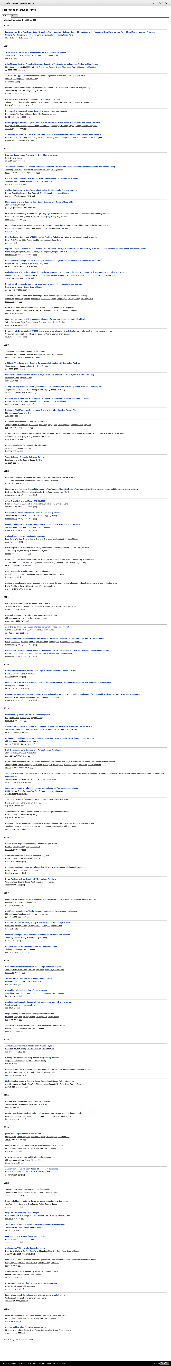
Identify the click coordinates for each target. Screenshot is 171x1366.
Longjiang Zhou (11, 1028)
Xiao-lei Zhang (30, 480)
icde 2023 (9, 369)
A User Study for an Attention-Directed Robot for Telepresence (31, 1169)
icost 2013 (9, 1175)
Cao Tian (31, 970)
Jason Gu (33, 914)
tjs (6, 117)
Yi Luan (21, 275)
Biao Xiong (9, 926)
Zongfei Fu (19, 902)
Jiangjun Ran (30, 275)
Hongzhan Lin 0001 (22, 67)
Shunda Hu (19, 574)
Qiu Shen (32, 448)
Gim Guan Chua (59, 1251)
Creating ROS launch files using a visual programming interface (32, 1058)
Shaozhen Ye (34, 1104)
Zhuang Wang (37, 586)
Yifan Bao (18, 170)
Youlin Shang (23, 1227)
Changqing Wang (39, 138)
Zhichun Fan (10, 729)
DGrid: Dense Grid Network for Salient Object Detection (28, 603)
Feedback (62, 1363)
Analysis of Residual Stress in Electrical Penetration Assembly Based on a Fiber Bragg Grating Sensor (48, 726)
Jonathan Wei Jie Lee (41, 437)
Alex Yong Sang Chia (28, 1216)
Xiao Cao (8, 55)
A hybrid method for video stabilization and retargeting (28, 1157)
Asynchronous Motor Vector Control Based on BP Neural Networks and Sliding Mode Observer (45, 867)
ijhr (6, 1266)
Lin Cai (32, 516)
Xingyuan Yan (57, 252)
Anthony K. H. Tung (42, 170)
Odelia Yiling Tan (36, 1072)
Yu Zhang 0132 (73, 275)
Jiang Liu (51, 492)
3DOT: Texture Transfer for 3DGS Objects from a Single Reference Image (35, 52)
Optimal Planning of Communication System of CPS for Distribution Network (37, 935)
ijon (6, 633)
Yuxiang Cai (10, 606)
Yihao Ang (9, 170)
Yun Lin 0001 (35, 102)
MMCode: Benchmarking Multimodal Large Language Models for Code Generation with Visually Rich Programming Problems (58, 214)
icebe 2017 (9, 929)
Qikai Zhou (68, 334)
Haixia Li (8, 674)
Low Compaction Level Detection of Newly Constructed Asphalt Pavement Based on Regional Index (47, 548)
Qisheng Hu (28, 217)
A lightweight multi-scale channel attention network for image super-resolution (38, 627)
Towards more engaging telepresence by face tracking (28, 1189)
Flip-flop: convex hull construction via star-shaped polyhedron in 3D (34, 1145)
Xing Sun (87, 425)
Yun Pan (22, 697)
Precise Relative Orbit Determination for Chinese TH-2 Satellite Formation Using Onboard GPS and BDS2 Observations (55, 639)
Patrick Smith (85, 275)
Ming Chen (30, 674)
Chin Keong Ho (48, 1049)
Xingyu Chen (10, 390)
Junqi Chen (9, 480)
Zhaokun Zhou (57, 826)
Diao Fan (8, 504)
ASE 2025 (9, 129)
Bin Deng (45, 35)
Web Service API (38, 1363)
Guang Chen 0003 (63, 67)
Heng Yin (8, 138)
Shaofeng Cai (21, 193)
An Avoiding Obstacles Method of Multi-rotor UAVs (26, 990)
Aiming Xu (18, 460)
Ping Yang (63, 102)
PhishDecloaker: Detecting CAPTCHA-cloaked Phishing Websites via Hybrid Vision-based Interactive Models (51, 237)
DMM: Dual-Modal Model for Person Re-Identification (27, 571)
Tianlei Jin (64, 574)
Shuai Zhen (46, 299)
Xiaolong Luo (36, 882)
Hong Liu (8, 114)
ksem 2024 (9, 302)
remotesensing (11, 255)
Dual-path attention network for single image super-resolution (31, 615)
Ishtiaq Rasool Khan (26, 1330)
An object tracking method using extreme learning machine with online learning (38, 1002)
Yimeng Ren (35, 299)
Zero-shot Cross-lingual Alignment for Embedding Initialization (31, 155)
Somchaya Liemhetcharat (61, 1116)
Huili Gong (30, 697)
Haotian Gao (10, 193)
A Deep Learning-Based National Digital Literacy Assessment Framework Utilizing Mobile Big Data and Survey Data (53, 386)
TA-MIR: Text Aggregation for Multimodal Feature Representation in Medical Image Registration (45, 76)
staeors (8, 38)
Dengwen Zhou (77, 425)
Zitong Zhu (26, 138)
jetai (6, 589)
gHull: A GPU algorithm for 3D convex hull (23, 1134)
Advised (14, 16)
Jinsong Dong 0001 (89, 126)
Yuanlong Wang (21, 310)
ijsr (6, 1087)
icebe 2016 (9, 973)
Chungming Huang (43, 993)
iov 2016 (8, 996)
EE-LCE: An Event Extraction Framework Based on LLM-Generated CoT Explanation (40, 307)
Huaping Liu (42, 914)
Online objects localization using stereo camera (25, 536)
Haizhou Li (55, 1263)
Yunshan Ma (33, 310)
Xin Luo (34, 779)
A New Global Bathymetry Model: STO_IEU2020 (25, 501)
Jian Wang (47, 334)
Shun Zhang (72, 539)
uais (6, 1075)
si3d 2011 (9, 1321)
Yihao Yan (17, 138)
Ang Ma (27, 299)
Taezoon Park (75, 1084)
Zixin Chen (9, 67)
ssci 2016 (9, 1008)
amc (7, 952)
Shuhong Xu (20, 1251)
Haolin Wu (9, 586)
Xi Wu (18, 606)
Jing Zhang (24, 826)
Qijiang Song (23, 205)
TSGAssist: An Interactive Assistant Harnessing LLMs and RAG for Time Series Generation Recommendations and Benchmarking (60, 167)
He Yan (74, 729)
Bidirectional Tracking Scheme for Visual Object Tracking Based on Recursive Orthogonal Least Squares (49, 738)
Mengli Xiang (31, 91)
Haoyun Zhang (22, 287)
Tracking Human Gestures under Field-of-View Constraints (30, 978)
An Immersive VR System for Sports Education (25, 1248)
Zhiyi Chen (20, 390)
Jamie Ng (17, 1084)
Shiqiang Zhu (30, 574)
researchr (6, 3)
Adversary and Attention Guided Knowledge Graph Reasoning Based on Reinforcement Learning (46, 296)
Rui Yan (21, 1116)
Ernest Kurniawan (34, 1049)
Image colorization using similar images (22, 1213)
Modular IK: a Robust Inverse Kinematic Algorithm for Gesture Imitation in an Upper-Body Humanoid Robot (50, 1260)
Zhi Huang (61, 390)
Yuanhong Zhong (71, 765)
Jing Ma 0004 (90, 67)
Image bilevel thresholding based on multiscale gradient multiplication (35, 1295)
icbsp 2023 (9, 439)
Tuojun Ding (41, 91)
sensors (8, 266)
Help (27, 1363)
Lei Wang (9, 460)
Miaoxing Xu (34, 741)
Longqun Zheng (11, 697)
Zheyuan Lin (54, 574)
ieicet (7, 1254)
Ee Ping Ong (22, 1239)
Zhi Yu (20, 765)
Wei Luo (59, 492)
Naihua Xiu (31, 753)
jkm (6, 290)
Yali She (21, 91)
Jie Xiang (26, 791)
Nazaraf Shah (56, 926)
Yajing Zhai (9, 322)
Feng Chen (52, 729)
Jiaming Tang (10, 551)
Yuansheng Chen (12, 378)
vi (5, 94)
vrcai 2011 (9, 1333)
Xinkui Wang (68, 35)
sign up (15, 1340)
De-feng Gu (15, 642)
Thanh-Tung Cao (23, 1137)
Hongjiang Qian (35, 334)
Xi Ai (7, 158)
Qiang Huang (28, 170)
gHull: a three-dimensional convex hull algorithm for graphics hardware (35, 1315)
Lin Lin (28, 390)
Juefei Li (17, 630)
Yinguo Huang (47, 882)
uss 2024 (8, 231)
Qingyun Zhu (10, 334)
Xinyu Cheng (34, 826)
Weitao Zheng (61, 606)
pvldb (7, 173)
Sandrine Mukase (49, 114)
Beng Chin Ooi (63, 193)
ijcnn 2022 (9, 577)
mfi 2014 (8, 1107)
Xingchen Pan (97, 275)
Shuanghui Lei (41, 1017)
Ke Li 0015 (33, 425)
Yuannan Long (35, 35)
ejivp (7, 829)
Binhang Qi (55, 126)
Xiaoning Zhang (49, 562)
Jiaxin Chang (45, 126)
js (5, 941)
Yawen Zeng (20, 322)
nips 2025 (9, 58)
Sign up (167, 3)
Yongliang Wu (57, 791)
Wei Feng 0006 (52, 138)
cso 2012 (8, 1230)
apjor (7, 756)
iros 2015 (8, 1052)
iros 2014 (8, 1119)
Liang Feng (43, 263)
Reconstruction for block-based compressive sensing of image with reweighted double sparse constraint (49, 823)
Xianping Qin (54, 642)
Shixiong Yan (10, 35)
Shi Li (7, 791)
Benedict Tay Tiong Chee (59, 1084)
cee (6, 1301)
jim (6, 905)
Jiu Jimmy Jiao (24, 779)
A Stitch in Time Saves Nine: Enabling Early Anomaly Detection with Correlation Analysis (42, 363)
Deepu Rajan (43, 1216)
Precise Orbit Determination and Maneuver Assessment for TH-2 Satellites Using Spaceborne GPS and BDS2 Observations (57, 650)
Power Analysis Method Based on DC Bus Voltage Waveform (30, 879)
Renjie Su (72, 606)
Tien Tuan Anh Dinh (35, 193)
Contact (13, 1363)
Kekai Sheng (23, 425)
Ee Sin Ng (53, 1216)
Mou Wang (19, 480)
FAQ (55, 1363)
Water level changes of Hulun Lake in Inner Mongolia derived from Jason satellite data (41, 788)
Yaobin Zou (9, 1298)
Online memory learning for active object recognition (27, 715)
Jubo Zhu (76, 138)
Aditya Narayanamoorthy (15, 1061)
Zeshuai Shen (57, 334)
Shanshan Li (18, 504)
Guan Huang (46, 826)
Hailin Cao (82, 765)
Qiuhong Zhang (37, 1160)
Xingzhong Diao (22, 729)
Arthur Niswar (10, 1239)
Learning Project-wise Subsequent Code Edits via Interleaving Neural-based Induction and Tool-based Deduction (52, 123)
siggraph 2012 (10, 1195)
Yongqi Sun (38, 504)
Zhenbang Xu (49, 504)
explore (15, 3)
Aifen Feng (18, 1286)
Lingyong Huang (50, 516)
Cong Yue (20, 401)
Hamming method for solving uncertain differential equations (31, 946)
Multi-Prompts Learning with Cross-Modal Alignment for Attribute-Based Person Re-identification (46, 319)
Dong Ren (18, 1017)
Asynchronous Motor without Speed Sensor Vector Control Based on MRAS (37, 800)
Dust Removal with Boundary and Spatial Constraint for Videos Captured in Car (38, 923)
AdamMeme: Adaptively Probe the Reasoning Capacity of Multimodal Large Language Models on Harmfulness (51, 64)
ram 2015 (9, 1064)
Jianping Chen (16, 791)
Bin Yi (7, 642)
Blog (49, 1363)
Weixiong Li (34, 551)
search (31, 3)
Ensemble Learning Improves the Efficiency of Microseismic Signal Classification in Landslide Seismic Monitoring (53, 261)
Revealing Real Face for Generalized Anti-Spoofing (26, 445)
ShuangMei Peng (34, 926)
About (5, 1363)
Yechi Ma (51, 539)
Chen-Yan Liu (23, 102)
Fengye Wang (35, 1227)
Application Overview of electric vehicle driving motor (28, 855)
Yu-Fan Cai (45, 102)
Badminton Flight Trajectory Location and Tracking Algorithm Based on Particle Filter (41, 410)
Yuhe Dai (8, 79)
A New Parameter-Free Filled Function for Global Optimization (31, 1283)
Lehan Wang (10, 252)
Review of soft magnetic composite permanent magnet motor (31, 844)
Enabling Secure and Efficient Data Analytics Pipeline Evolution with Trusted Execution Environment (47, 398)
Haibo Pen (31, 938)
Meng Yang (20, 252)
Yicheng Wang (11, 882)
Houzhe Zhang (42, 642)
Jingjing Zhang (24, 1160)
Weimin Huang (32, 79)
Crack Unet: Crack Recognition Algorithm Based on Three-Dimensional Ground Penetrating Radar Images (49, 560)
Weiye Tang (9, 448)
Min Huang (70, 562)
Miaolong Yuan (11, 1330)
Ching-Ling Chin (25, 1204)
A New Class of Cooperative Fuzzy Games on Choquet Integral (31, 1271)
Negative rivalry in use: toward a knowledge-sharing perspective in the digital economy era (43, 284)
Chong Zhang (54, 697)
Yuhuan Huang (11, 102)
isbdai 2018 (9, 850)
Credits (21, 1363)
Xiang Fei (46, 926)
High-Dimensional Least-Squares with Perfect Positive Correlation (33, 750)
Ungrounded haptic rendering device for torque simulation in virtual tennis (36, 1201)
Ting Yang (9, 938)
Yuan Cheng (20, 993)
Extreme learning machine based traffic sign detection (28, 1102)
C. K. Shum (40, 275)
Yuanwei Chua (24, 981)
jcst (6, 105)
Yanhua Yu (9, 299)
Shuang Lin (47, 765)
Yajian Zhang (41, 938)
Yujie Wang (37, 765)
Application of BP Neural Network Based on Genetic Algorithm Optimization (37, 812)
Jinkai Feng (28, 504)
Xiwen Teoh (30, 228)
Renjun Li (9, 1049)
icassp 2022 (10, 483)
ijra (6, 1020)
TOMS (7, 1140)
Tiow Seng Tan (51, 1137)
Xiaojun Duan (65, 642)
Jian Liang (43, 425)
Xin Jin (55, 322)
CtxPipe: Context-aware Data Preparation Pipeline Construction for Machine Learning (41, 190)
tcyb (6, 917)
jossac (7, 208)
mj (6, 337)
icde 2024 (9, 184)
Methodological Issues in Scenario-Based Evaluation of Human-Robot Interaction (39, 1081)
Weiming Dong (64, 425)
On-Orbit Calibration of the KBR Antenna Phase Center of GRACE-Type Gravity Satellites (42, 524)
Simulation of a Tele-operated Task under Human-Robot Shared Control (35, 1025)
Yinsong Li (28, 765)
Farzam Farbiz (38, 1204)
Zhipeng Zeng (51, 275)
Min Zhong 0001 (96, 138)
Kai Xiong (17, 492)
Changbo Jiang (22, 35)
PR (6, 428)
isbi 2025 (8, 82)
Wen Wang (9, 574)
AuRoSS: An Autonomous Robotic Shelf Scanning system (29, 1046)
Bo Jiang (54, 102)
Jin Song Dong (86, 102)
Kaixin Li (34, 67)
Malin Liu (43, 729)
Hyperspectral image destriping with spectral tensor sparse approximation (36, 111)
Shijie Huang (33, 263)
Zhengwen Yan (11, 275)
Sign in (161, 3)
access (8, 393)
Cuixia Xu (9, 1286)
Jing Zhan (40, 970)
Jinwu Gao (17, 949)
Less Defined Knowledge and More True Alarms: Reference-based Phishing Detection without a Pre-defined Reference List (57, 225)
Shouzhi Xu (9, 993)
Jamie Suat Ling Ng (21, 1072)
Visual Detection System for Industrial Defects (24, 457)
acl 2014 (8, 161)
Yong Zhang (34, 729)
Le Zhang (9, 1017)
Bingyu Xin (9, 263)
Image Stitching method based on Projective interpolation (29, 1014)
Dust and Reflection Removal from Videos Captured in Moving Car (33, 967)
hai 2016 (8, 985)
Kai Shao (24, 642)
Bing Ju (32, 642)
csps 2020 (9, 885)
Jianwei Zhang (25, 586)
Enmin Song (28, 1298)
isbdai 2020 (9, 677)
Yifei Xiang (68, 492)
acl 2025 (8, 70)
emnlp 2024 (9, 220)
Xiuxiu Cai (19, 299)
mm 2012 (9, 1219)
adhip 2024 (9, 381)
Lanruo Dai (9, 902)
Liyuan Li (41, 1192)
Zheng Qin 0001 (45, 322)
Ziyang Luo (43, 67)
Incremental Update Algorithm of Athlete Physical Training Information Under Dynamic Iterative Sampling (49, 375)
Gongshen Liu (41, 228)
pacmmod (9, 196)
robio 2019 (9, 721)
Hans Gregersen (94, 765)
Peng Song (9, 1251)
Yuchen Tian (18, 217)
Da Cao (62, 322)
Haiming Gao (61, 539)
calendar (23, 3)
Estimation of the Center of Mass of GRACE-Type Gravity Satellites (33, 513)
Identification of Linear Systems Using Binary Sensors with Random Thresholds (39, 202)
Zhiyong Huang (56, 35)
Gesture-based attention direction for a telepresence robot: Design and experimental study (43, 1113)
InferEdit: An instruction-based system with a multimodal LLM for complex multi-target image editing (47, 87)
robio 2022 (9, 542)
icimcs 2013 (10, 1163)
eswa (7, 621)
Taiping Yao (52, 425)
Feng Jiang (9, 539)
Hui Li (16, 586)
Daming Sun (58, 765)
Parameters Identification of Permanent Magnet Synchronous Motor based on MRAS (40, 671)
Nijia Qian (62, 275)
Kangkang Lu (62, 299)
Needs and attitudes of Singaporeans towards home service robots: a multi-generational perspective (47, 1069)
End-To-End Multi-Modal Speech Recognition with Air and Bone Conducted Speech (40, 477)
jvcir (6, 794)
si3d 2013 (9, 1151)
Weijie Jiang (50, 606)
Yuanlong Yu (39, 606)
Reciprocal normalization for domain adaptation (25, 422)
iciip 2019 (9, 806)
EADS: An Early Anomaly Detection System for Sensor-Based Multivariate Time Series (41, 178)
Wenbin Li (22, 618)
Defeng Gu (85, 138)
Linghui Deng (81, 562)
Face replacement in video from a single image (25, 1236)
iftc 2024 (8, 451)
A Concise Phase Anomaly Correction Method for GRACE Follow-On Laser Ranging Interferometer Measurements (53, 134)
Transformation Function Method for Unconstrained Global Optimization (35, 1225)
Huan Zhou (30, 993)
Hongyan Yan (37, 390)
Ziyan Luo (22, 753)
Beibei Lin (17, 55)
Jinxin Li (30, 618)
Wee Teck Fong (11, 1204)
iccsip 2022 (9, 609)
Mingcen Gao (10, 1137)
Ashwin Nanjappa (38, 1137)
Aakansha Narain (12, 437)
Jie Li (53, 299)
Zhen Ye (52, 67)
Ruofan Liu (9, 228)
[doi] (30, 38)
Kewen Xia (37, 114)
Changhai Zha (41, 539)
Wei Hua (18, 539)
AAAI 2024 (9, 325)
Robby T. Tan (53, 55)
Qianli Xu (8, 1072)
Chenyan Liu (10, 126)
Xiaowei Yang (10, 287)
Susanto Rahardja (57, 480)
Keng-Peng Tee (11, 981)
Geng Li (37, 803)
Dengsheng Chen (12, 718)
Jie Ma (16, 114)
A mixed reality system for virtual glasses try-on (25, 1327)
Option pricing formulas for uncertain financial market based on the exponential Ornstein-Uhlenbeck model (50, 899)
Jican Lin (29, 803)
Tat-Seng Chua (87, 299)
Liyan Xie (19, 1005)
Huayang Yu (44, 551)
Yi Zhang (8, 949)
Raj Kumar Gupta (12, 1216)
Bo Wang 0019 (28, 55)
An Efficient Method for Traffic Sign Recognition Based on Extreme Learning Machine (41, 911)
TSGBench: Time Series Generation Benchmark (25, 351)
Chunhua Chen (23, 562)
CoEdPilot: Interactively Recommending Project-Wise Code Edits (32, 99)
